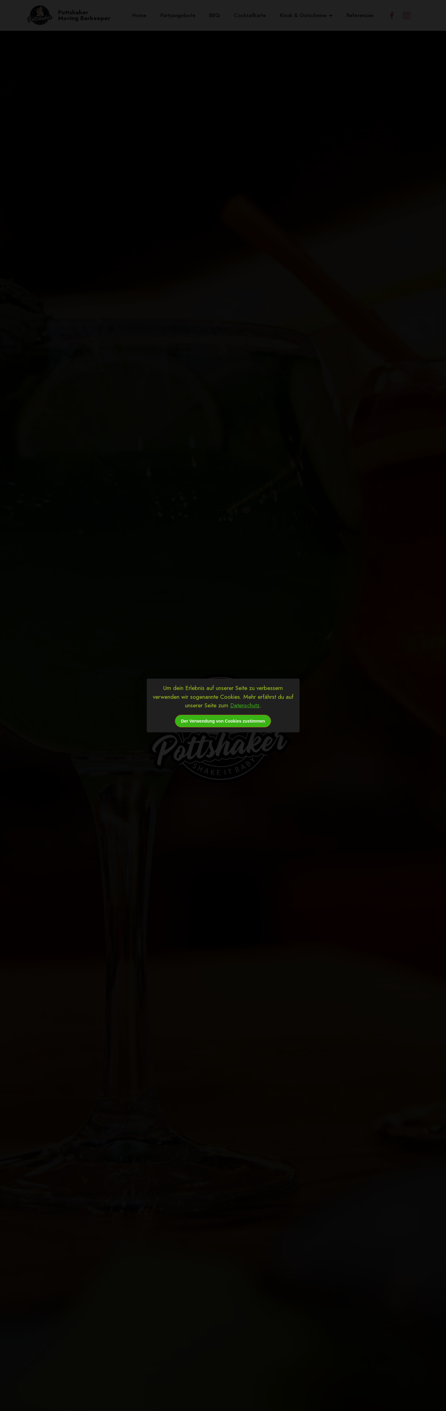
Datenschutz (245, 705)
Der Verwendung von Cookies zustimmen (223, 721)
